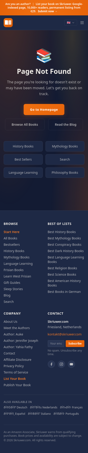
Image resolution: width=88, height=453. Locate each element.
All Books (10, 238)
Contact (9, 353)
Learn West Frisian (17, 276)
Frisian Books (13, 270)
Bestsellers (12, 244)
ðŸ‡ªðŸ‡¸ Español (14, 414)
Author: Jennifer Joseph (21, 340)
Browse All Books (25, 124)
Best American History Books (64, 283)
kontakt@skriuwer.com (65, 334)
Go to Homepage (44, 109)
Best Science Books (62, 274)
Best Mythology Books (64, 238)
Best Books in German (64, 291)
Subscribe (75, 343)
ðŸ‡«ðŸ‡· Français (71, 407)
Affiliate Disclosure (17, 359)
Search (65, 159)
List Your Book (15, 378)
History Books (23, 146)
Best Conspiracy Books (64, 244)
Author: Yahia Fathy (18, 347)
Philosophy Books (65, 172)
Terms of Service (16, 372)
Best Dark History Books (66, 251)
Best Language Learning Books (66, 259)
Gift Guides (12, 282)
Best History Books (62, 232)
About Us (10, 321)
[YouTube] (71, 364)
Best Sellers (23, 159)
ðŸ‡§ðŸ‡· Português (66, 414)
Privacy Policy (14, 366)
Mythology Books (65, 146)
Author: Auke (13, 334)
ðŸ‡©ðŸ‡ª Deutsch (15, 407)
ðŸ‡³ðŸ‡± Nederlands (43, 407)
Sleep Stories (13, 289)
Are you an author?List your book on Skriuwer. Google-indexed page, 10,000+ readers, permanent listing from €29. (44, 7)
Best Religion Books (62, 268)
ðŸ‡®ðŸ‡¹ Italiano (39, 414)
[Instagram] (61, 364)
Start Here (12, 232)
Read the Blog (65, 124)
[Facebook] (51, 364)
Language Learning (23, 172)
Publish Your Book (17, 385)
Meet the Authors (17, 328)
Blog (7, 295)
